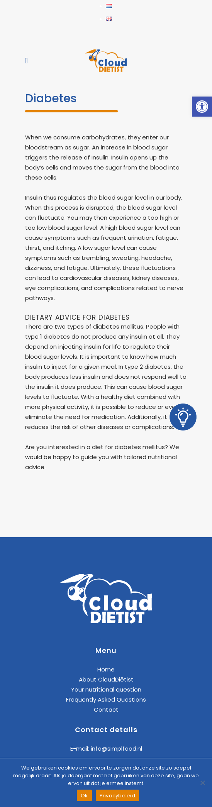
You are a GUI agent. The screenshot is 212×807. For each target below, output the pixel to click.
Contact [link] (106, 709)
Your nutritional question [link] (106, 689)
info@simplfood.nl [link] (116, 748)
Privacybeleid (117, 795)
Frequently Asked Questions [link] (106, 699)
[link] (202, 107)
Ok (84, 795)
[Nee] (202, 783)
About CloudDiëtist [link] (106, 679)
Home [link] (106, 669)
